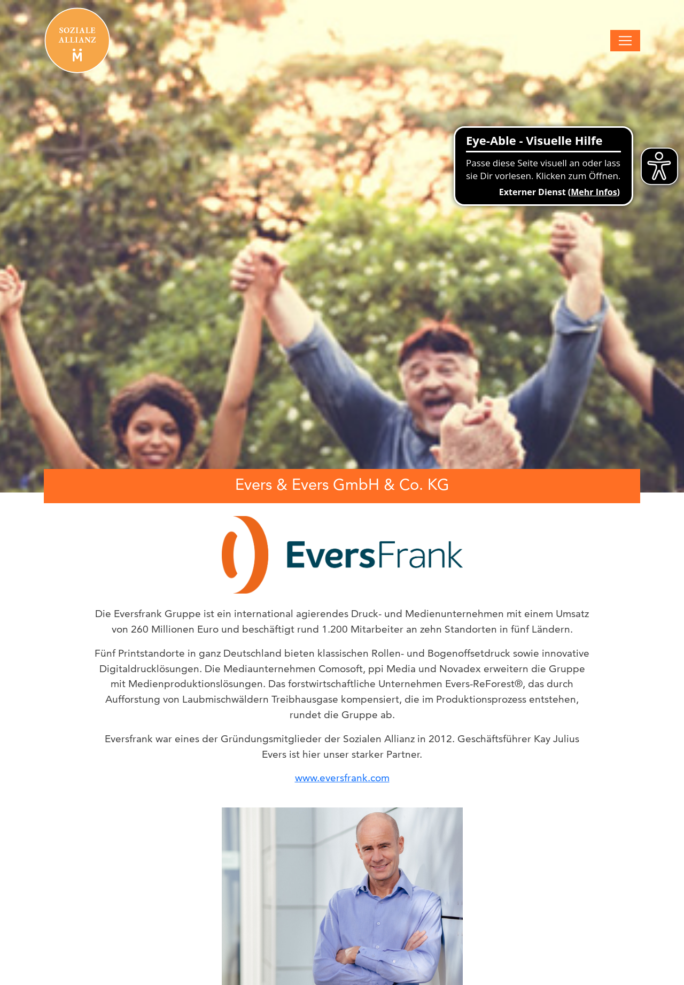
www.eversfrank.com (342, 778)
